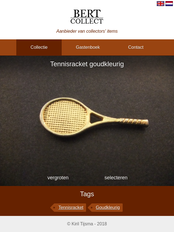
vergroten (58, 177)
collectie (39, 47)
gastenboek (88, 47)
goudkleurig (108, 207)
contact (135, 47)
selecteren (115, 177)
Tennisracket (70, 207)
